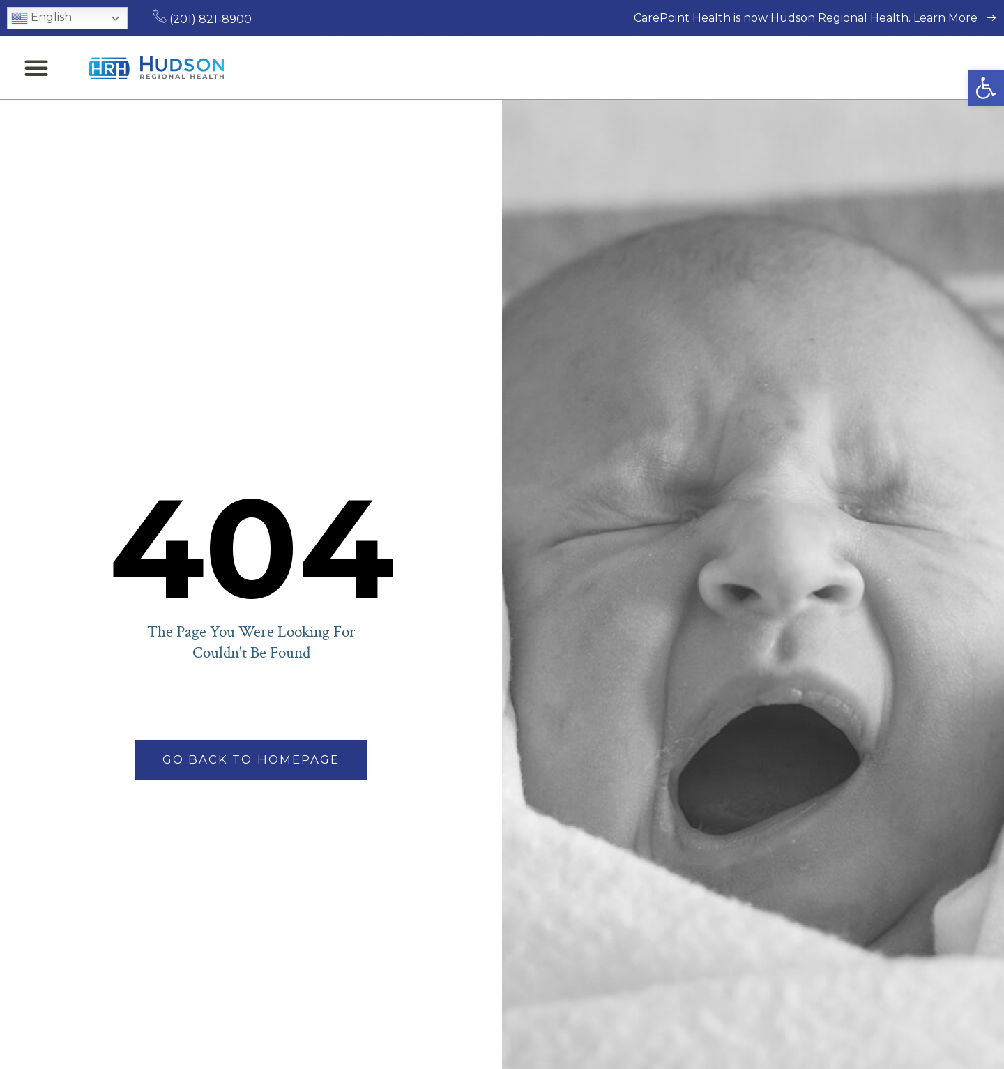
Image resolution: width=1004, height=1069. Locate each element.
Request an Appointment (914, 67)
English (41, 18)
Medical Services (463, 67)
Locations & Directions (749, 67)
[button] (986, 88)
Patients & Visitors (597, 67)
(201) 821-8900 (202, 19)
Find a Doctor (351, 67)
